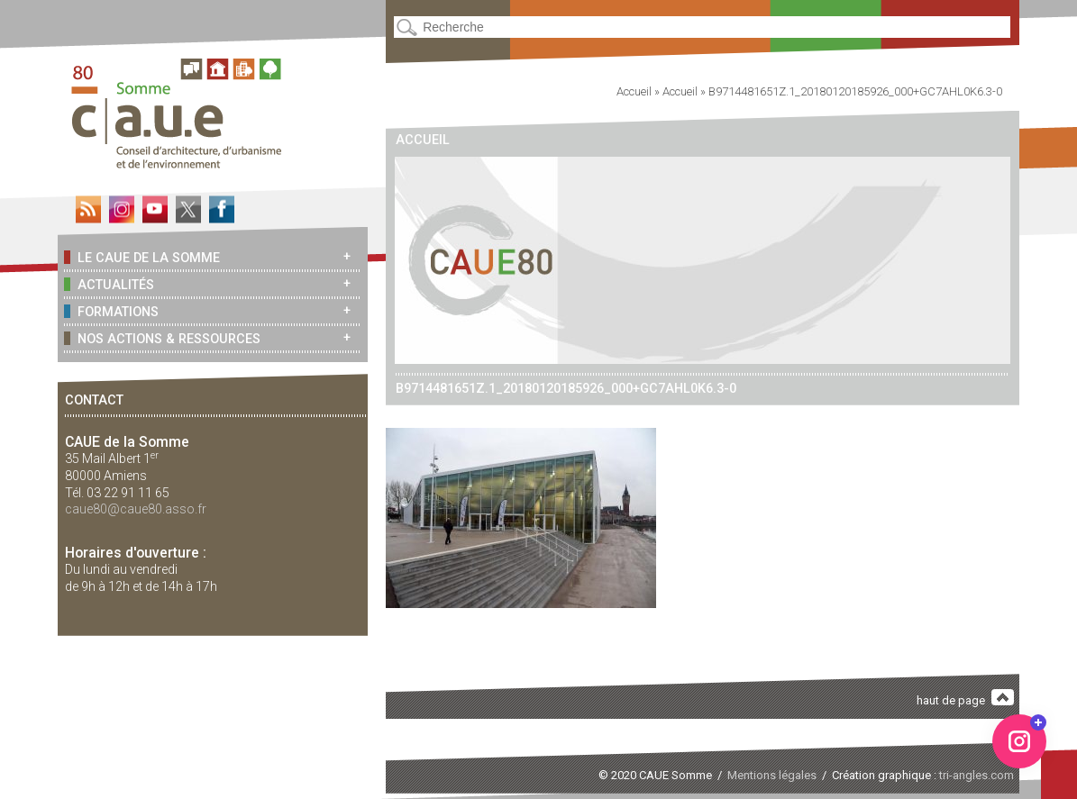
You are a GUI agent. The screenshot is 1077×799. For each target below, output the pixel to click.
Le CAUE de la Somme (141, 257)
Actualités (108, 284)
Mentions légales (772, 775)
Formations (111, 311)
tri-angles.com (976, 775)
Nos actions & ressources (162, 338)
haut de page (965, 698)
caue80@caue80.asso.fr (135, 509)
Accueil (634, 91)
